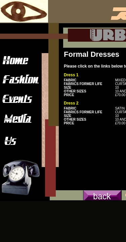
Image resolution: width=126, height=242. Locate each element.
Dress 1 (71, 75)
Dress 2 (71, 103)
